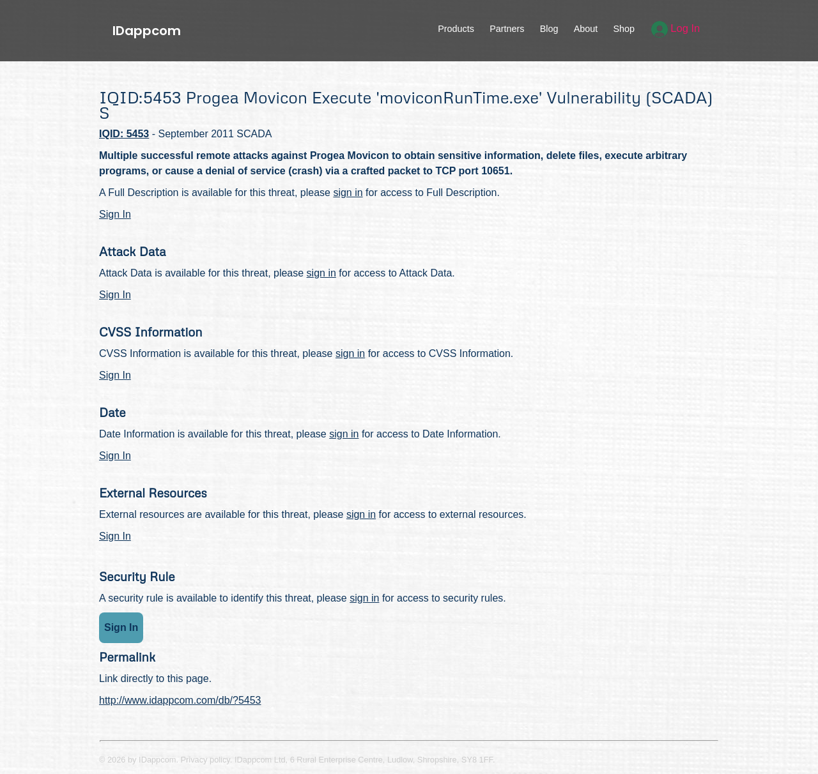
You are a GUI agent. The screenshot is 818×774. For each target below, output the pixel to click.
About (586, 29)
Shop (624, 29)
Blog (549, 29)
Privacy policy (205, 759)
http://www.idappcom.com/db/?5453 (180, 700)
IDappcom (146, 31)
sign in (347, 192)
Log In (675, 28)
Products (456, 29)
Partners (507, 29)
